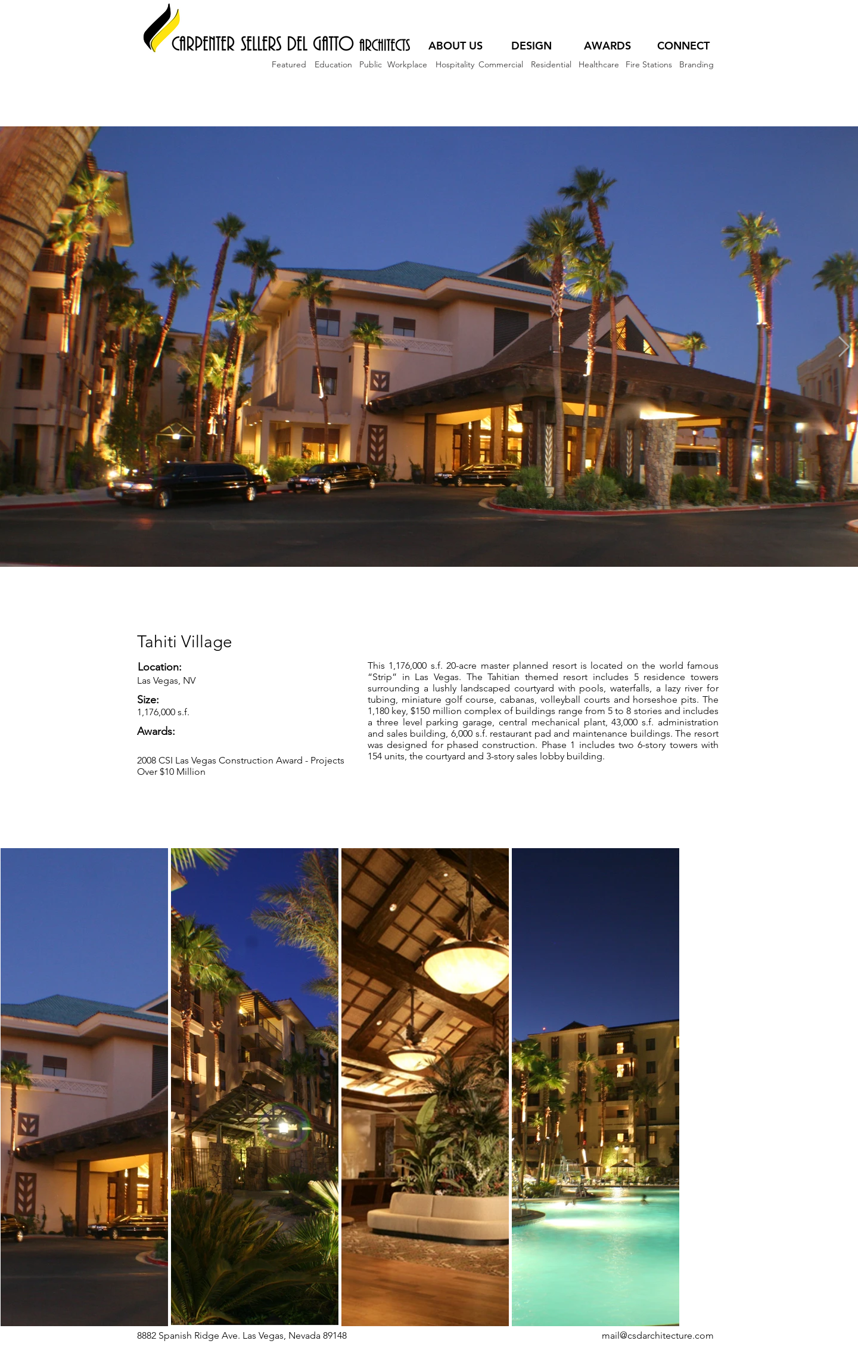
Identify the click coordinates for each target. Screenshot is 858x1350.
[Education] (333, 64)
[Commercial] (500, 64)
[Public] (370, 64)
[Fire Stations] (648, 64)
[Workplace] (407, 64)
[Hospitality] (455, 64)
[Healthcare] (598, 64)
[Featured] (289, 64)
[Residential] (551, 64)
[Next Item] (843, 347)
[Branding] (696, 64)
